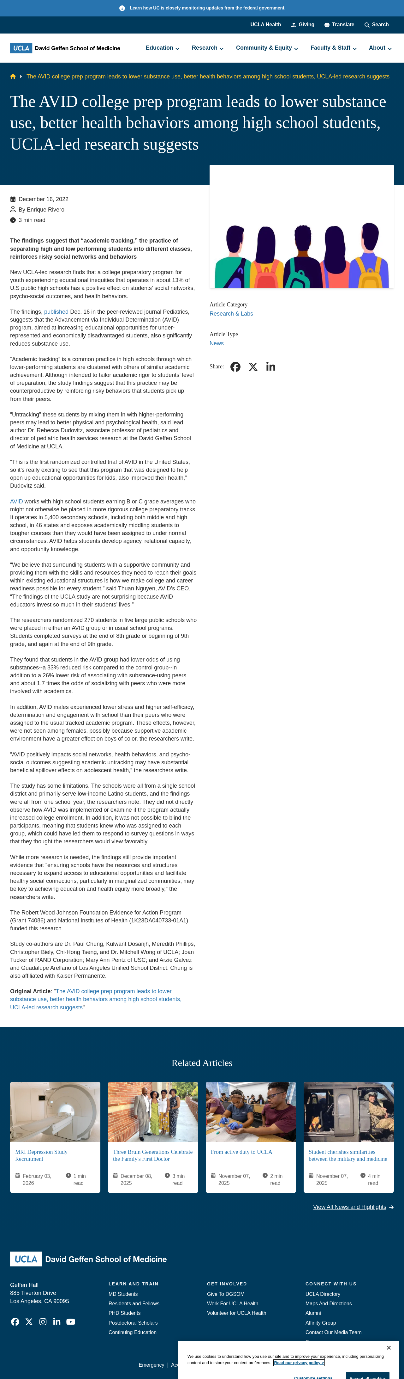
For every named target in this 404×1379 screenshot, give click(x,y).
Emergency (318, 1342)
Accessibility (185, 1365)
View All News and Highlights (353, 1207)
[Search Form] (376, 24)
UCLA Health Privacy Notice (289, 1365)
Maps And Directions (329, 1303)
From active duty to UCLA (241, 1151)
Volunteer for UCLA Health (236, 1313)
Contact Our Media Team (334, 1332)
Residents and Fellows (134, 1303)
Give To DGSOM (226, 1294)
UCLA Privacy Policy (228, 1365)
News (217, 343)
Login (334, 1365)
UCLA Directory (323, 1294)
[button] (339, 24)
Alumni (313, 1313)
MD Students (123, 1294)
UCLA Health (265, 24)
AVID (16, 501)
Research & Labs (231, 314)
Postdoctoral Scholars (133, 1323)
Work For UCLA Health (232, 1303)
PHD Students (124, 1313)
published (56, 312)
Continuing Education (133, 1332)
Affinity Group (321, 1323)
